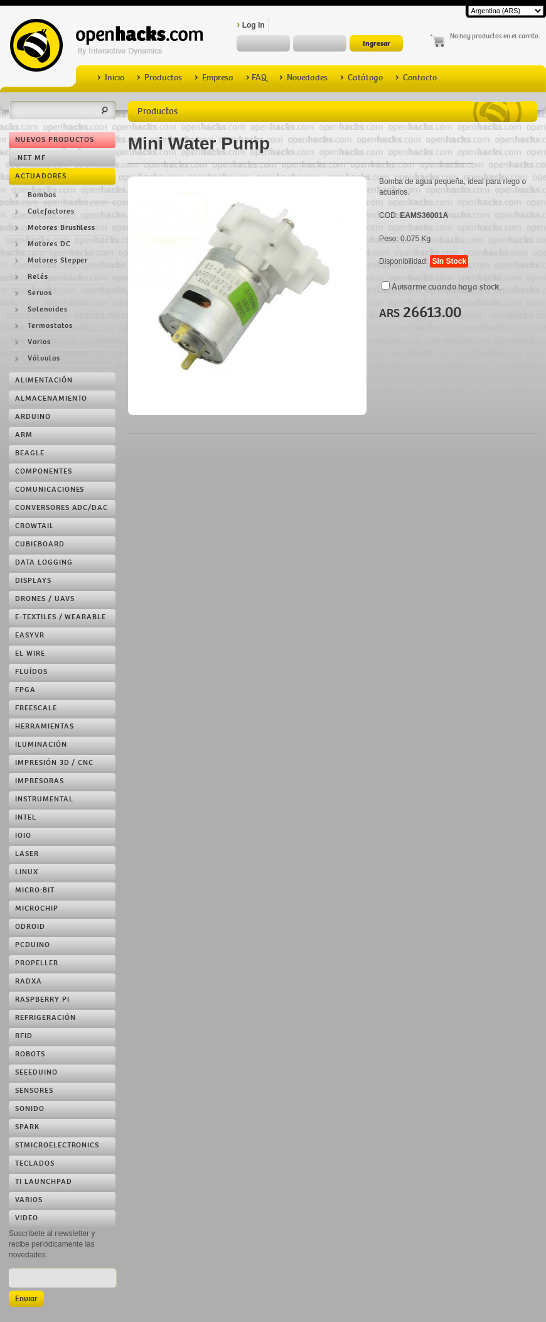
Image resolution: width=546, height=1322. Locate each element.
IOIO (23, 835)
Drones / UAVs (44, 599)
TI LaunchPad (43, 1181)
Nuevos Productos (54, 139)
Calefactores (51, 211)
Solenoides (48, 309)
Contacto (416, 78)
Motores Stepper (58, 260)
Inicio (110, 78)
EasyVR (30, 635)
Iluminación (41, 744)
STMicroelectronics (57, 1145)
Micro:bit (35, 890)
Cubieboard (40, 544)
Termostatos (50, 325)
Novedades (303, 78)
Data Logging (44, 562)
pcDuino (32, 945)
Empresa (214, 78)
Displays (33, 580)
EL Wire (30, 653)
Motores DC (49, 244)
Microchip (36, 908)
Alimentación (44, 380)
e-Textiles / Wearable (60, 617)
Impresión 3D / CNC (54, 762)
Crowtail (34, 526)
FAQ (256, 78)
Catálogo (361, 78)
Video (26, 1218)
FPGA (25, 690)
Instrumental (44, 799)
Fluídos (31, 671)
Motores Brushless (61, 227)
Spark (27, 1127)
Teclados (35, 1163)
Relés (38, 276)
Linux (26, 872)
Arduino (33, 416)
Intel (25, 817)
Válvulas (44, 358)
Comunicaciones (49, 489)
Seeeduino (36, 1072)
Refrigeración (45, 1017)
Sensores (34, 1090)
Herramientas (44, 726)
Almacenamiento (51, 398)
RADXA (28, 981)
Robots (30, 1054)
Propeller (36, 963)
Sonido (30, 1108)
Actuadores (41, 176)
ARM (24, 435)
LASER (27, 854)
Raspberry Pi (42, 999)
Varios (39, 342)
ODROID (30, 926)
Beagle (30, 453)
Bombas (42, 195)
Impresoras (39, 781)
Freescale (36, 708)
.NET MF (30, 158)
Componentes (43, 471)
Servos (40, 293)
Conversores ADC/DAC (61, 507)
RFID (24, 1036)
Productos (159, 78)
